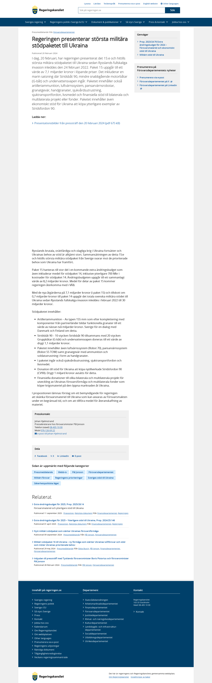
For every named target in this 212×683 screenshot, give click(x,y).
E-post (78, 456)
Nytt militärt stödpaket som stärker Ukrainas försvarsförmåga (66, 531)
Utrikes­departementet (96, 641)
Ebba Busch (83, 548)
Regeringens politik (44, 603)
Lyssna (87, 3)
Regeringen (123, 513)
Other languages (170, 3)
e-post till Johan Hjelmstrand (52, 433)
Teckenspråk (109, 3)
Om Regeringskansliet (45, 630)
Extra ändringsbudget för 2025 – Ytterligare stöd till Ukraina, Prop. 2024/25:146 (74, 520)
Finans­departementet (96, 607)
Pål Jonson (77, 472)
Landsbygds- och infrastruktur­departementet (101, 628)
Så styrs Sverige (42, 611)
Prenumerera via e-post (129, 3)
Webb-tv (62, 472)
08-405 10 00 (56, 427)
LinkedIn (64, 456)
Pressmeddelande (43, 472)
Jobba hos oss (41, 622)
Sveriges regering (43, 599)
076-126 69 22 (48, 430)
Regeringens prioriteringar (68, 477)
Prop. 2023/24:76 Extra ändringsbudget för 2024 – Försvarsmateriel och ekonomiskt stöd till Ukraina (157, 46)
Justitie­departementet (96, 615)
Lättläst (97, 3)
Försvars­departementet (97, 611)
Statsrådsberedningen (96, 599)
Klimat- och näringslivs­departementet (104, 619)
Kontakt (38, 619)
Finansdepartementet (107, 513)
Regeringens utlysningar (46, 645)
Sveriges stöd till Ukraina (100, 477)
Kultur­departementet (96, 622)
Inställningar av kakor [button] (140, 677)
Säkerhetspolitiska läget (46, 483)
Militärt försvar (42, 477)
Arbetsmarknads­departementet (101, 603)
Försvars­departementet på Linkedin (158, 85)
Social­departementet (96, 633)
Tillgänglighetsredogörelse (48, 653)
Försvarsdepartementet (64, 32)
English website (150, 3)
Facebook (42, 456)
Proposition (68, 513)
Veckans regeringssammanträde (51, 657)
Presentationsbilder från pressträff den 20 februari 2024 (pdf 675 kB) (77, 123)
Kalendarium (41, 626)
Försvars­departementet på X (156, 81)
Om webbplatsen (43, 634)
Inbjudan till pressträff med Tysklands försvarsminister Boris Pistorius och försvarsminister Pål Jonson (81, 560)
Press (37, 615)
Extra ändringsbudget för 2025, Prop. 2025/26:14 (59, 504)
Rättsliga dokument (83, 513)
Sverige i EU (40, 607)
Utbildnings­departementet (99, 637)
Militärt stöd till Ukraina (152, 54)
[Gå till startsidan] (48, 10)
